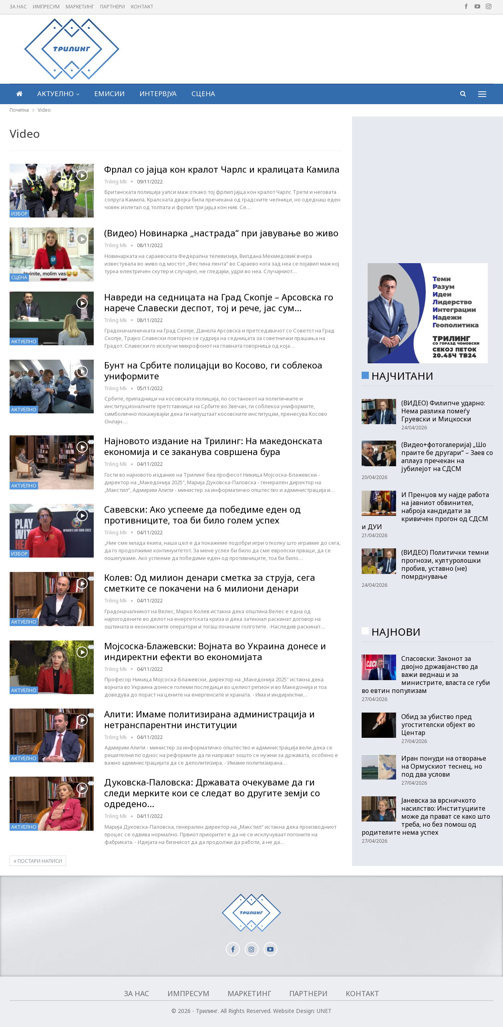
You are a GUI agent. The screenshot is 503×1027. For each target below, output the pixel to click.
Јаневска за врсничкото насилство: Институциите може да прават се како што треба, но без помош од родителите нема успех (426, 816)
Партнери (112, 6)
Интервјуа (158, 93)
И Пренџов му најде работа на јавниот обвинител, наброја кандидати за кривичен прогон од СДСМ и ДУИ (425, 510)
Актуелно (55, 93)
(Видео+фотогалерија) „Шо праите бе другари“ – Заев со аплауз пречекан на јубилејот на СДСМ (447, 456)
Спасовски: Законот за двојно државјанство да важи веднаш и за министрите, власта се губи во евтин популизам (426, 674)
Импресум (46, 6)
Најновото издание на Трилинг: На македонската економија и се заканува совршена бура (213, 446)
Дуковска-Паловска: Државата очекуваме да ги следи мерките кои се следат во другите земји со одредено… (212, 793)
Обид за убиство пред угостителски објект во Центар (438, 724)
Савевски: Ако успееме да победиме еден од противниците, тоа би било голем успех (202, 514)
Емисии (109, 93)
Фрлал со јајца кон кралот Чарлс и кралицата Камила (222, 169)
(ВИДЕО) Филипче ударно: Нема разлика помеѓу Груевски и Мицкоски (443, 411)
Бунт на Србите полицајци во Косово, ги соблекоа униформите (213, 370)
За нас (18, 6)
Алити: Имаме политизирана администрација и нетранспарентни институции (209, 719)
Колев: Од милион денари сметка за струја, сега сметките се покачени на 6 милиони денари (209, 582)
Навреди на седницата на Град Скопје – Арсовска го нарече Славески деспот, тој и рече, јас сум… (218, 302)
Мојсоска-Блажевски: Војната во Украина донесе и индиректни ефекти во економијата (215, 651)
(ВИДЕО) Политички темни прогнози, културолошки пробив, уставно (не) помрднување (445, 564)
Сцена (203, 93)
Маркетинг (80, 6)
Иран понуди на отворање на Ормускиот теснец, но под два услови (443, 766)
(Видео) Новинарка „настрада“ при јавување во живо (221, 233)
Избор (19, 213)
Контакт (142, 6)
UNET (324, 1011)
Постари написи (38, 861)
